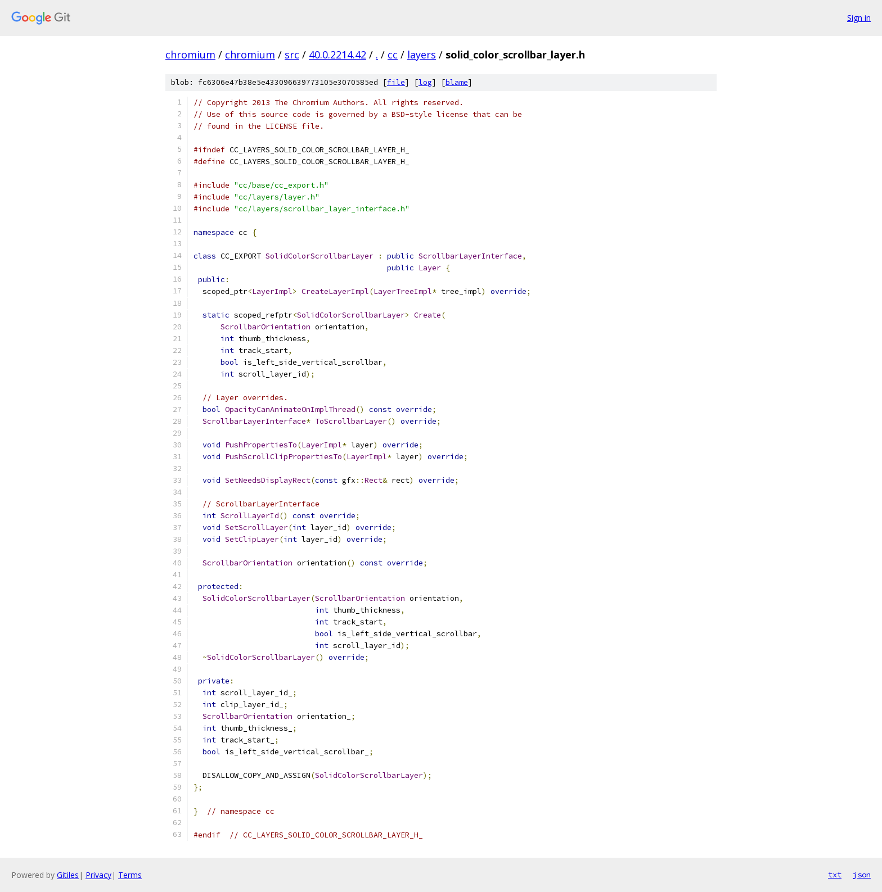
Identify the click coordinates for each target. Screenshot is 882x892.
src (292, 54)
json (862, 875)
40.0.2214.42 (337, 54)
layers (421, 54)
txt (835, 875)
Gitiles (68, 875)
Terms (130, 875)
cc (393, 54)
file (396, 82)
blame (457, 82)
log (425, 82)
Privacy (98, 875)
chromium (190, 54)
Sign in (859, 17)
